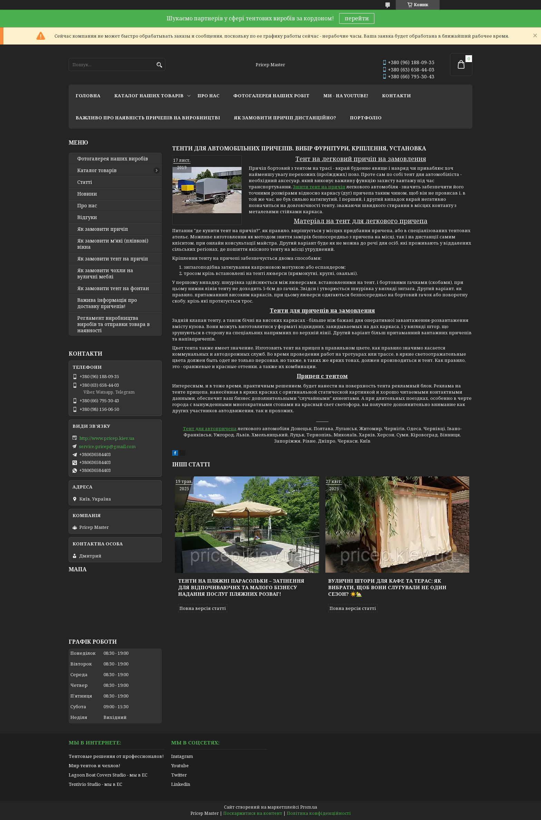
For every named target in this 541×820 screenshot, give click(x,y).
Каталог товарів (97, 170)
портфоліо (366, 118)
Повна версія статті (202, 608)
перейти (357, 18)
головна (88, 95)
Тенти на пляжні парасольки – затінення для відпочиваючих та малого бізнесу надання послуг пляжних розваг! (241, 587)
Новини (87, 194)
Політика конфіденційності (319, 813)
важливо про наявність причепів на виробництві (148, 118)
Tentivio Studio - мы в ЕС (95, 784)
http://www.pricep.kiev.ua (106, 438)
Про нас (87, 205)
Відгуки (87, 217)
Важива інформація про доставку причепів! (107, 303)
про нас (208, 95)
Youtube (180, 765)
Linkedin (180, 784)
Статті (84, 182)
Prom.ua (308, 807)
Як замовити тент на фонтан (113, 288)
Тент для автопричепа (210, 428)
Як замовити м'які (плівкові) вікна (112, 244)
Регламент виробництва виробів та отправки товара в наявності (113, 324)
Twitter (179, 775)
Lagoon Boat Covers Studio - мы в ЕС (108, 775)
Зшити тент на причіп (319, 187)
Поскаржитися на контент (252, 813)
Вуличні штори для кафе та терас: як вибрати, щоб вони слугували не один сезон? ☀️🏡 (387, 587)
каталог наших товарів (149, 95)
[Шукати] (159, 65)
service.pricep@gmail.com (107, 446)
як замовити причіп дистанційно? (285, 118)
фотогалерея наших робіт (271, 95)
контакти (396, 95)
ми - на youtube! (345, 95)
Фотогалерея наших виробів (112, 159)
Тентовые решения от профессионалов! (116, 756)
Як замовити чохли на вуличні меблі (105, 273)
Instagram (182, 756)
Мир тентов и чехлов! (94, 765)
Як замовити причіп (102, 229)
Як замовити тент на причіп (112, 259)
